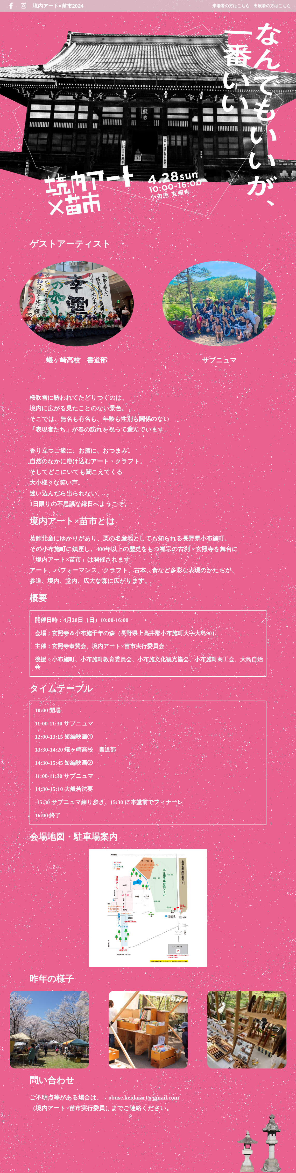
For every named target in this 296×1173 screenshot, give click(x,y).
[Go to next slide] (278, 1029)
